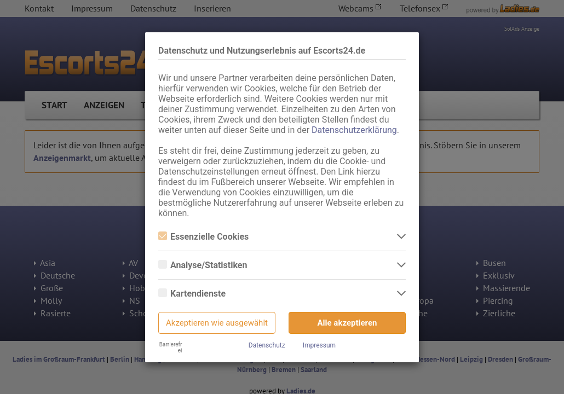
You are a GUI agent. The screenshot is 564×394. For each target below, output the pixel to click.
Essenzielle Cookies (203, 236)
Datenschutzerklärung (354, 130)
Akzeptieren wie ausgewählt (217, 323)
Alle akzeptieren (347, 323)
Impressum (319, 345)
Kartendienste (192, 293)
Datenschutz (267, 345)
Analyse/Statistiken (202, 265)
